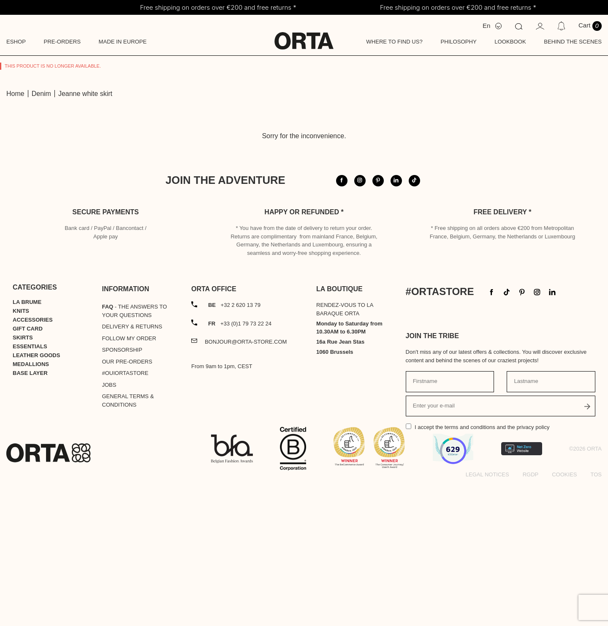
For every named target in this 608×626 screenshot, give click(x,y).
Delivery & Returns (132, 467)
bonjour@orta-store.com (246, 482)
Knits (21, 451)
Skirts (23, 478)
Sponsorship (122, 490)
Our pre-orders (127, 502)
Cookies (564, 615)
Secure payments (105, 352)
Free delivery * (503, 352)
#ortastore (544, 198)
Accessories (33, 460)
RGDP (531, 615)
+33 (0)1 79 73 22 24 (239, 464)
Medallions (31, 504)
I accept (482, 567)
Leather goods (36, 495)
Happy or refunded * (303, 352)
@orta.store (480, 198)
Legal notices (487, 615)
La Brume (27, 442)
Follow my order (129, 479)
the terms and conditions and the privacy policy (492, 567)
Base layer (30, 513)
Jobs (109, 525)
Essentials (30, 487)
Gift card (28, 469)
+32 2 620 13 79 (234, 445)
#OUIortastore (125, 513)
